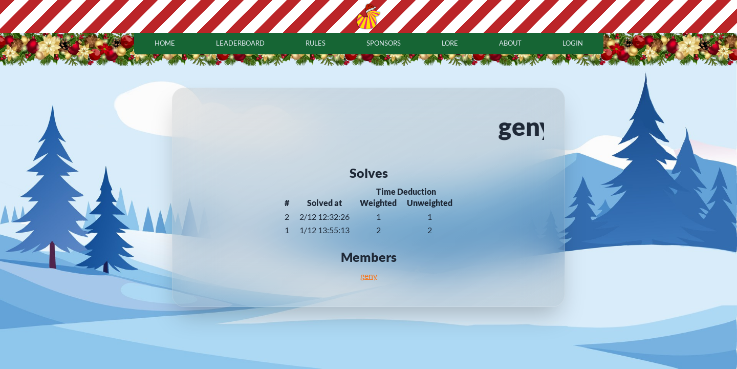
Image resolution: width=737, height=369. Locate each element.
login (572, 43)
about (510, 43)
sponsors (383, 43)
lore (450, 43)
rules (316, 43)
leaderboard (240, 43)
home (165, 43)
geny (368, 275)
